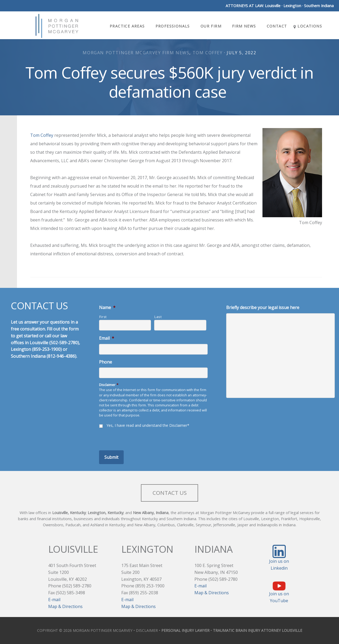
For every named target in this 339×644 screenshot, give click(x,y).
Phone (105, 362)
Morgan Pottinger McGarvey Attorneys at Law (56, 26)
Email (106, 338)
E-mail (54, 599)
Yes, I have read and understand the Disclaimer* (147, 425)
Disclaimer (108, 385)
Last (158, 316)
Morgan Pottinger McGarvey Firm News (136, 53)
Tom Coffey (208, 53)
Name (107, 307)
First (103, 316)
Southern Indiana (319, 5)
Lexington (292, 5)
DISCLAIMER (147, 630)
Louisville (272, 5)
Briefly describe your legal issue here (262, 307)
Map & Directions (65, 606)
